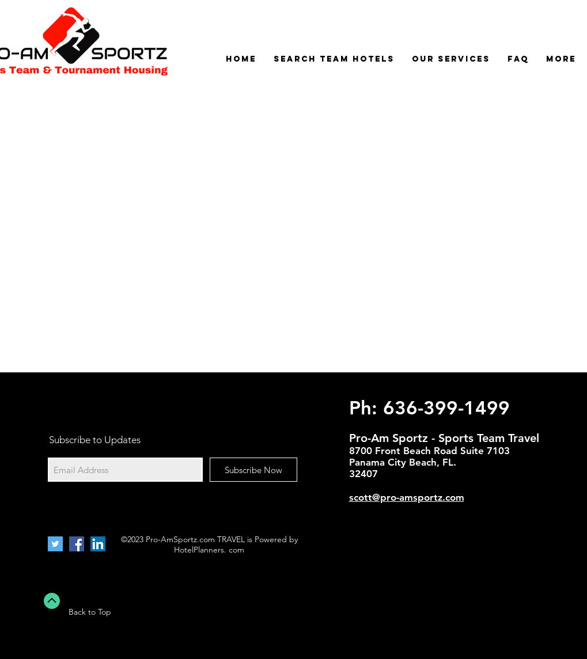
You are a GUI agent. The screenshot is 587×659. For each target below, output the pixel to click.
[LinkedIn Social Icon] (97, 543)
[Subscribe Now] (253, 470)
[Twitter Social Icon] (55, 543)
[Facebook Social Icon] (76, 543)
